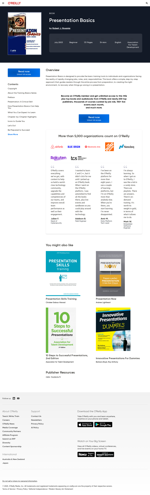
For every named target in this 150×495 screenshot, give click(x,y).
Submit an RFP (8, 439)
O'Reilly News (8, 423)
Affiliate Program (10, 435)
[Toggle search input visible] (147, 3)
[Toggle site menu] (3, 3)
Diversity (6, 442)
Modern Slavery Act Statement (61, 489)
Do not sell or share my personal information (19, 481)
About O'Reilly (10, 411)
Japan (5, 463)
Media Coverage (10, 427)
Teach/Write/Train (10, 416)
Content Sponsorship (11, 446)
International (9, 454)
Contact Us (36, 416)
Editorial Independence (38, 489)
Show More (13, 134)
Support (35, 411)
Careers (6, 420)
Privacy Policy (37, 423)
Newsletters (36, 420)
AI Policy (35, 427)
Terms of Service (8, 489)
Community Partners (11, 431)
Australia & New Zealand (13, 459)
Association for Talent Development (133, 44)
